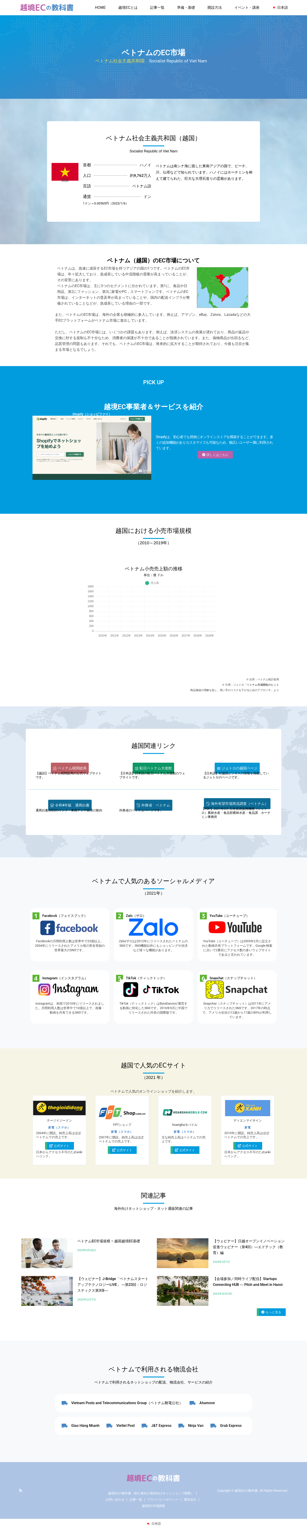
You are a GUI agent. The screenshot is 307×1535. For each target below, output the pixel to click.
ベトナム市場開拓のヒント (263, 684)
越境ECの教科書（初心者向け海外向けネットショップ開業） (151, 1493)
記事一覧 (157, 7)
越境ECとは (128, 7)
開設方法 (215, 7)
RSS (20, 1490)
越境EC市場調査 (153, 1506)
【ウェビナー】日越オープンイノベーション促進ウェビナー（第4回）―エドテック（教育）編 (249, 1247)
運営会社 (190, 1499)
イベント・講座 (246, 7)
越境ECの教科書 (246, 1490)
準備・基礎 (186, 7)
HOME (100, 7)
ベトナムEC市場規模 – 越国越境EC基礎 (108, 1241)
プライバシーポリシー (163, 1499)
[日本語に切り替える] (153, 1523)
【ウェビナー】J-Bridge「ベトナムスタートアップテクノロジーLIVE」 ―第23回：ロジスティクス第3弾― (112, 1285)
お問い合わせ (115, 1499)
